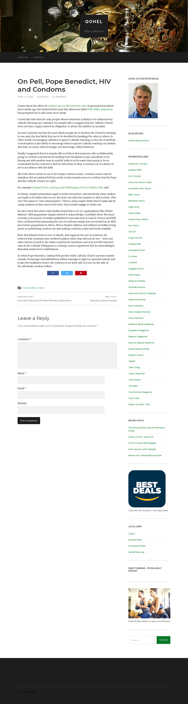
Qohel (94, 21)
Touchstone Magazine (140, 392)
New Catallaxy (135, 305)
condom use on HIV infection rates (67, 105)
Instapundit (134, 244)
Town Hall (133, 398)
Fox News (133, 225)
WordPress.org (136, 552)
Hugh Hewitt (135, 238)
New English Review (139, 312)
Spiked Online (135, 355)
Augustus (43, 96)
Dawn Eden (134, 213)
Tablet (131, 361)
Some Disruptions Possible (103, 299)
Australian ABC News (139, 188)
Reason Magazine (137, 336)
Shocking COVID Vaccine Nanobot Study (146, 429)
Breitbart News (136, 201)
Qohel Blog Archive (138, 140)
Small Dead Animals (138, 349)
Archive (23, 57)
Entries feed (134, 539)
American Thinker (138, 163)
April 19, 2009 (26, 96)
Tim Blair (133, 386)
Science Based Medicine (141, 342)
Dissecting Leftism (138, 219)
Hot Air (132, 231)
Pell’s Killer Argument (100, 109)
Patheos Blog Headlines (141, 324)
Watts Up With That (139, 404)
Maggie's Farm (136, 268)
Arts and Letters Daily (140, 182)
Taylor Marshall (136, 373)
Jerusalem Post (136, 250)
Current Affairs (31, 287)
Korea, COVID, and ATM (140, 437)
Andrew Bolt (135, 170)
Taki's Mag (134, 367)
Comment (24, 343)
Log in (131, 533)
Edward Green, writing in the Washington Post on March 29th (68, 187)
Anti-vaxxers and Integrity (142, 449)
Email (22, 392)
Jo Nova (132, 256)
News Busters (135, 318)
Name (22, 377)
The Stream (134, 379)
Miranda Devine (136, 287)
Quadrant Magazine (138, 330)
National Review (137, 299)
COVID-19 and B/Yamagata (142, 443)
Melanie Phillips (137, 281)
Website (22, 407)
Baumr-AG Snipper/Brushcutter (145, 455)
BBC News (134, 194)
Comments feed (136, 546)
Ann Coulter (134, 176)
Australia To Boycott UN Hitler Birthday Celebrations (42, 301)
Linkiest (132, 262)
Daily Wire (133, 207)
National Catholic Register (142, 293)
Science (44, 287)
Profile (39, 57)
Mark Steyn (134, 275)
